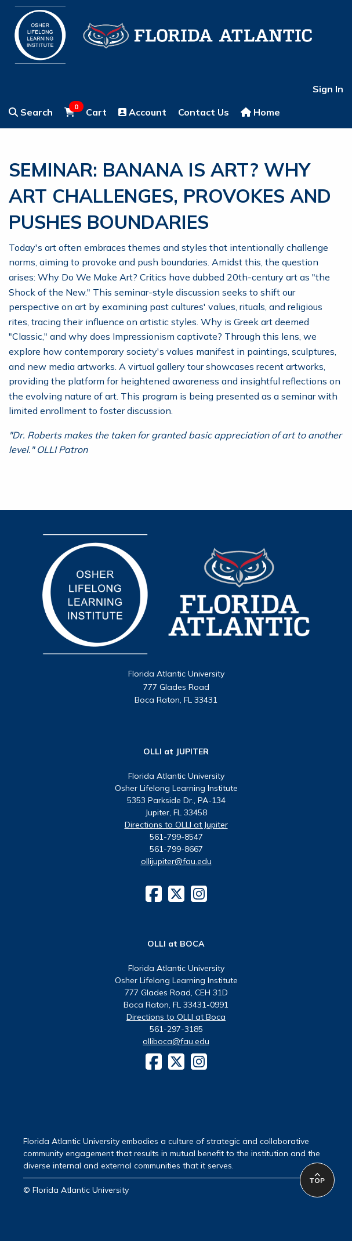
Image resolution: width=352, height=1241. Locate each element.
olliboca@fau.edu (176, 1041)
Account (142, 112)
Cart (85, 111)
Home (260, 112)
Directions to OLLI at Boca (176, 1017)
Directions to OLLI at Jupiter (176, 824)
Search (31, 112)
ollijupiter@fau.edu (176, 861)
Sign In (328, 89)
